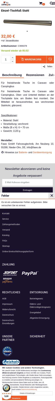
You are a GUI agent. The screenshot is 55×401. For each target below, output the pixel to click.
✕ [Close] (52, 195)
